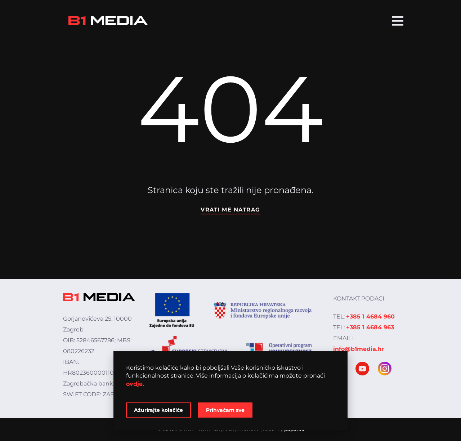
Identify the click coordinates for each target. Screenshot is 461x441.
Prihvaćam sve (225, 410)
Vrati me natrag (230, 209)
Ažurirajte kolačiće (158, 410)
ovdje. (135, 383)
